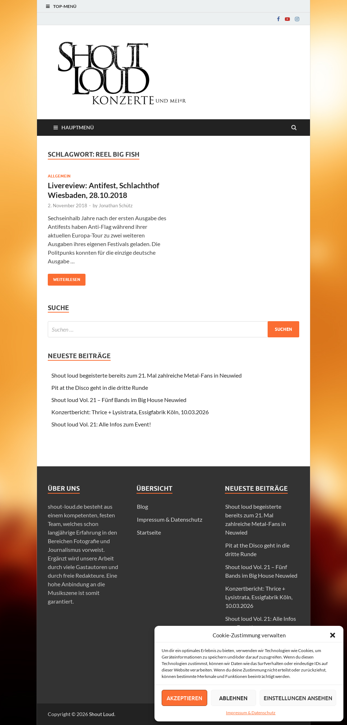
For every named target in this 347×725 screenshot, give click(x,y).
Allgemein (59, 176)
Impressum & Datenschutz (251, 712)
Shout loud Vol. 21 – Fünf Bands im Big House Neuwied (118, 399)
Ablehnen (233, 698)
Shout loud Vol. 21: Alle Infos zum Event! (101, 424)
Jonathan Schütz (116, 205)
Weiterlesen (64, 278)
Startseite (149, 532)
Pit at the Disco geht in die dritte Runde (99, 387)
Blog (142, 506)
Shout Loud (101, 714)
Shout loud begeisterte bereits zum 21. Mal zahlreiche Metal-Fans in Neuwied (146, 375)
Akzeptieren (184, 698)
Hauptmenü (77, 127)
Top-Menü (65, 6)
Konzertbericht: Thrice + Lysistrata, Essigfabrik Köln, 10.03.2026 (130, 411)
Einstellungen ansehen (298, 698)
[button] (332, 635)
